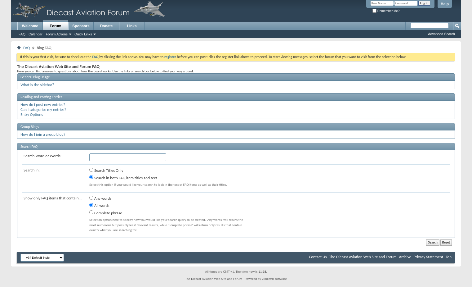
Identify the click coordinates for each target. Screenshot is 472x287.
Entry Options (31, 114)
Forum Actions (57, 34)
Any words (100, 198)
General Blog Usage (35, 77)
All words (99, 205)
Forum (55, 26)
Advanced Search (441, 34)
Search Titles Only (106, 170)
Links (131, 26)
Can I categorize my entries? (43, 109)
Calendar (35, 34)
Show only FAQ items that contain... (53, 198)
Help (445, 4)
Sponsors (80, 26)
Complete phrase (105, 212)
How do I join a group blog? (42, 134)
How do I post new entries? (42, 104)
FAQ (22, 34)
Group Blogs (29, 127)
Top (449, 256)
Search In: (32, 170)
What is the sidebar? (37, 84)
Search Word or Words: (42, 155)
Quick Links (83, 34)
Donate (106, 26)
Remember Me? (385, 11)
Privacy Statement (428, 256)
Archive (405, 256)
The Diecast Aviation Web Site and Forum (362, 256)
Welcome (30, 26)
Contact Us (318, 256)
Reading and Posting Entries (41, 97)
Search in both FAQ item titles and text (123, 177)
